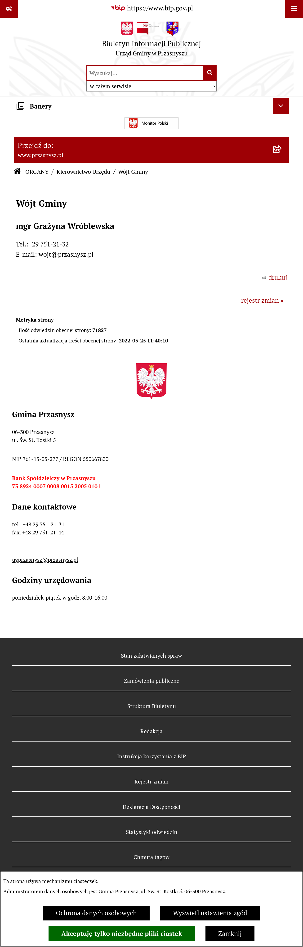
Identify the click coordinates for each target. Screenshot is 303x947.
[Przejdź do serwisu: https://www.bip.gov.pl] (151, 8)
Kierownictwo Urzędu (83, 171)
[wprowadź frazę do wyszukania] (145, 73)
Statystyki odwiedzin (151, 832)
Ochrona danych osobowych (96, 913)
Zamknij (230, 933)
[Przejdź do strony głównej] (151, 41)
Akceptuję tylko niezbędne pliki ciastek (121, 933)
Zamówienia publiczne (151, 680)
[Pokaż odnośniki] (9, 9)
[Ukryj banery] (281, 106)
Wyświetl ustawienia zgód (210, 913)
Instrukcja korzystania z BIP (151, 756)
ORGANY (37, 171)
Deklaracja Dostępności (151, 806)
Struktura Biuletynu (151, 706)
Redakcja (151, 731)
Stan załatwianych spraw (151, 655)
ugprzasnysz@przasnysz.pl (45, 559)
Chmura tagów (151, 857)
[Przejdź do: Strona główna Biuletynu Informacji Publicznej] (17, 172)
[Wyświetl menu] (294, 9)
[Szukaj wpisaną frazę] (210, 73)
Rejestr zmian (151, 781)
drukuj (277, 277)
